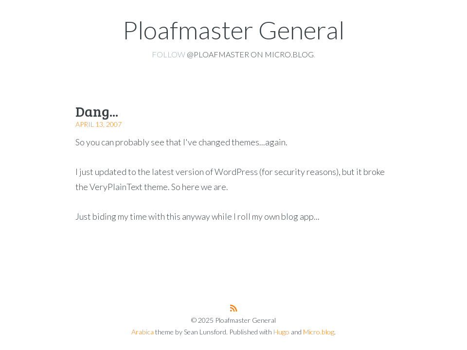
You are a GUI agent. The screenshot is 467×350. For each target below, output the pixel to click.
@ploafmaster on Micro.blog (250, 54)
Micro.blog (318, 332)
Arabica (142, 332)
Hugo (281, 332)
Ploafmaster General (233, 30)
